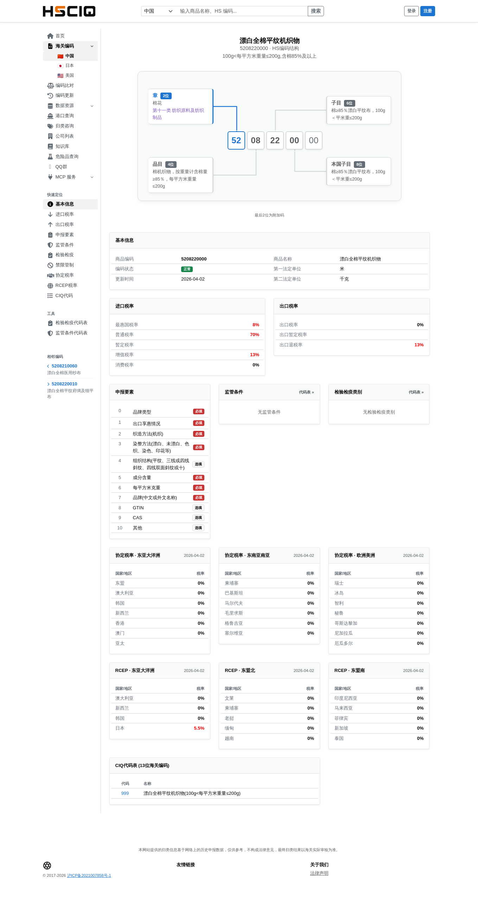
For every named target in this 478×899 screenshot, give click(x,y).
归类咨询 (60, 126)
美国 (65, 75)
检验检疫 (60, 255)
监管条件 (60, 245)
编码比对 (60, 85)
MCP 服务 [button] (70, 177)
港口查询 (60, 116)
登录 (411, 10)
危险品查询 (62, 156)
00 (294, 140)
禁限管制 (60, 265)
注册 (427, 10)
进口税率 (60, 214)
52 (236, 140)
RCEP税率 (62, 285)
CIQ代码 (60, 295)
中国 (65, 56)
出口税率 (60, 224)
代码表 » (306, 392)
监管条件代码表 (67, 333)
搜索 (316, 11)
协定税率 (60, 275)
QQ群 (57, 167)
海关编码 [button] (70, 46)
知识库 (58, 146)
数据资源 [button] (70, 105)
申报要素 (60, 235)
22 (275, 140)
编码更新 (60, 95)
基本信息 (60, 204)
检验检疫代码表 (67, 323)
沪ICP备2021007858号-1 (89, 875)
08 (256, 140)
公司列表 (60, 136)
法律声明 (319, 873)
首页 (56, 36)
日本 (65, 66)
